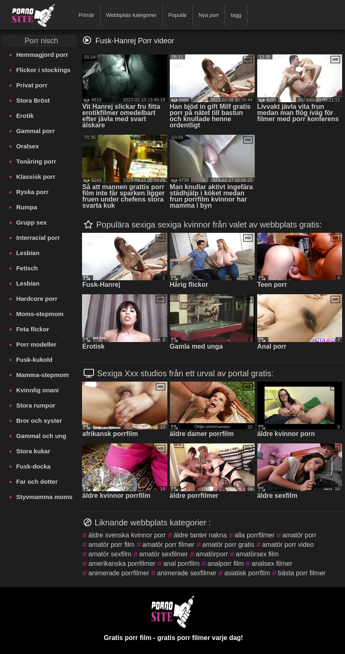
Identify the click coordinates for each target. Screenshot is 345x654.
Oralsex (27, 146)
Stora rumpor (35, 405)
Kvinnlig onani (37, 390)
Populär (177, 15)
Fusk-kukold (34, 359)
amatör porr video (288, 544)
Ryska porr (32, 191)
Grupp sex (31, 222)
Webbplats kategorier (131, 15)
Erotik (25, 115)
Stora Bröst (33, 100)
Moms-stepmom (39, 313)
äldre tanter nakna (200, 535)
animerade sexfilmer (186, 573)
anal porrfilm (181, 563)
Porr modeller (36, 344)
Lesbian (28, 252)
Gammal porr (35, 130)
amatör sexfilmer (163, 554)
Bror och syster (39, 420)
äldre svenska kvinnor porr (127, 535)
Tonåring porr (36, 161)
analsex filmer (271, 563)
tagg (236, 15)
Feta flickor (32, 329)
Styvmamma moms (44, 496)
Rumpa (26, 207)
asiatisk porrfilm (247, 573)
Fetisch (27, 268)
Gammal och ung (41, 435)
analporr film (225, 563)
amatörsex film (257, 554)
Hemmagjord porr (42, 54)
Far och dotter (37, 481)
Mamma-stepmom (42, 374)
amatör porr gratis (228, 544)
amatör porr (299, 535)
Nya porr (209, 15)
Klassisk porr (35, 176)
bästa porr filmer (302, 573)
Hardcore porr (36, 298)
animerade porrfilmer (118, 573)
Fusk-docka (33, 466)
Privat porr (31, 85)
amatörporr (212, 554)
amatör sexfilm (109, 554)
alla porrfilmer (255, 535)
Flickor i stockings (43, 69)
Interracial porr (38, 237)
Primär (86, 15)
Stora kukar (33, 451)
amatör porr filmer (169, 544)
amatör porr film (111, 544)
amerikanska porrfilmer (121, 563)
